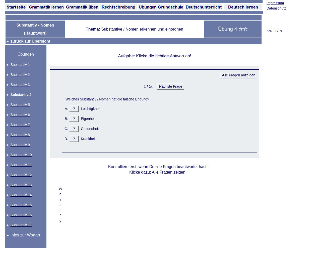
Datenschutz (276, 8)
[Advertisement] (136, 228)
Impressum (275, 3)
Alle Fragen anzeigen (238, 75)
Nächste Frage (170, 86)
